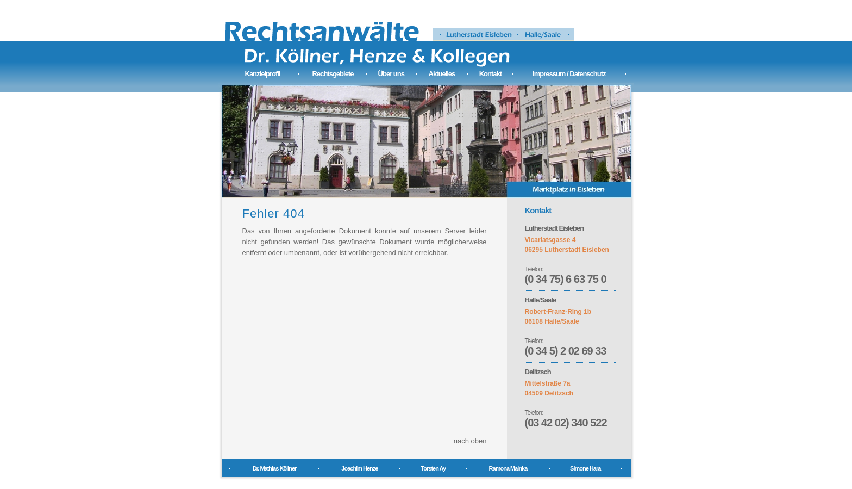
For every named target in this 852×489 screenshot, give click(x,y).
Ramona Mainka (508, 468)
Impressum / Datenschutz (569, 74)
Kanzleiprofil (262, 74)
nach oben (470, 441)
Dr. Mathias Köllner (275, 468)
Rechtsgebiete (333, 74)
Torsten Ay (433, 468)
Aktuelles (442, 74)
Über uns (391, 74)
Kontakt (490, 74)
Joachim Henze (359, 468)
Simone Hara (585, 468)
